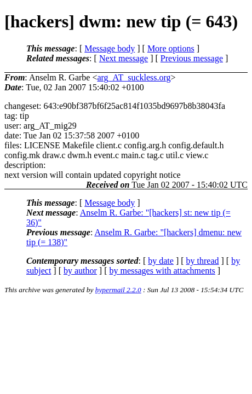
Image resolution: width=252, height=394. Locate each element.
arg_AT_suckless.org (133, 77)
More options (170, 48)
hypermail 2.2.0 (118, 290)
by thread (202, 260)
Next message (123, 58)
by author (80, 270)
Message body (109, 48)
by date (161, 260)
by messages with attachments (162, 270)
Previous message (192, 58)
